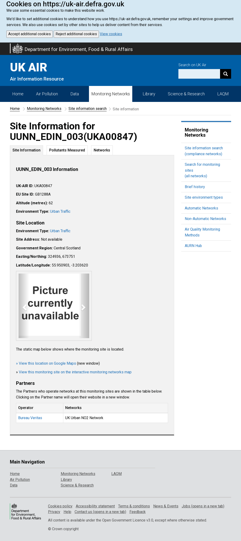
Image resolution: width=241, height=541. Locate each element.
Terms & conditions (134, 506)
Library (149, 93)
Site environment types (204, 197)
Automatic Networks (201, 208)
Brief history (195, 187)
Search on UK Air (192, 65)
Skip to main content (3, 45)
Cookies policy (60, 506)
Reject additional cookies (76, 34)
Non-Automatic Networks (205, 218)
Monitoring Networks (44, 108)
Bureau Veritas (30, 418)
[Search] (225, 74)
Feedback (137, 512)
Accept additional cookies (29, 34)
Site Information (26, 150)
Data (74, 93)
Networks (102, 150)
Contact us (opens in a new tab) (100, 512)
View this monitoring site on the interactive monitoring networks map (75, 372)
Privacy (54, 512)
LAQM (223, 93)
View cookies (111, 34)
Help (67, 512)
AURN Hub (193, 245)
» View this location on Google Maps (46, 363)
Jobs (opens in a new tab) (203, 506)
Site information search (87, 108)
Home (18, 93)
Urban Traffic (60, 211)
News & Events (165, 506)
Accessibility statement (95, 506)
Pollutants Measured (67, 150)
